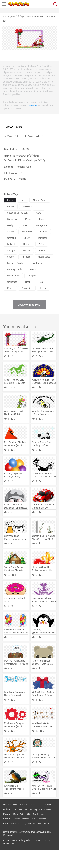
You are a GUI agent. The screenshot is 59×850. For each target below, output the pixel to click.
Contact (37, 840)
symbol (43, 231)
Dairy (24, 823)
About (6, 840)
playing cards (39, 200)
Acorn (15, 805)
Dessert (31, 823)
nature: (7, 804)
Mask (15, 814)
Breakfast (15, 823)
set (23, 200)
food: (6, 823)
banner (10, 206)
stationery (12, 219)
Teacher (25, 819)
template (42, 238)
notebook (27, 206)
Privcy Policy (25, 840)
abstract (26, 257)
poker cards (13, 275)
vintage (11, 250)
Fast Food (47, 823)
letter (43, 288)
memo (10, 288)
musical (26, 250)
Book (33, 819)
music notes (44, 257)
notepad (32, 275)
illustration (27, 231)
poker (28, 219)
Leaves (32, 805)
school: (7, 818)
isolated (11, 244)
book (27, 282)
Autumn (23, 805)
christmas (12, 282)
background (42, 225)
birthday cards (14, 269)
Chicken (47, 809)
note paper (36, 263)
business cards (15, 263)
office (41, 244)
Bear (20, 809)
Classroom (41, 819)
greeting (11, 238)
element (43, 250)
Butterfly (33, 809)
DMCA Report (14, 126)
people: (7, 814)
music (42, 219)
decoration (27, 288)
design (10, 225)
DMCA (47, 840)
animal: (7, 809)
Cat (40, 809)
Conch (48, 805)
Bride (28, 814)
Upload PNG (9, 843)
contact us (32, 105)
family (36, 814)
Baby (22, 814)
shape (10, 257)
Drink (39, 823)
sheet (25, 225)
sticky (27, 238)
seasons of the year (17, 213)
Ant (14, 809)
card (38, 213)
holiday (27, 244)
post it (33, 269)
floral (41, 282)
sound (10, 231)
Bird (26, 809)
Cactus (40, 805)
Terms (14, 840)
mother (44, 814)
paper (10, 200)
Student (16, 819)
